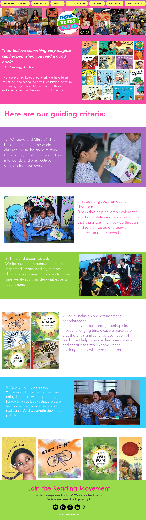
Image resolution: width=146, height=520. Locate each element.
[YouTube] (55, 507)
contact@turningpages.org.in (76, 499)
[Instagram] (63, 507)
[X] (85, 507)
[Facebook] (70, 507)
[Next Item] (137, 458)
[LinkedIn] (77, 507)
